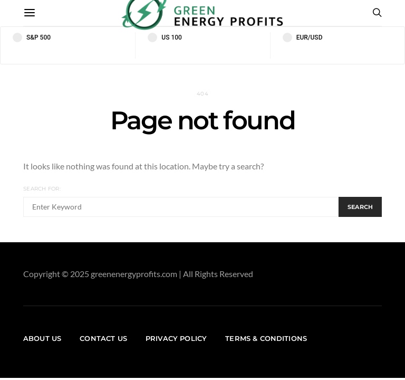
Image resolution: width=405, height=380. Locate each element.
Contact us (103, 338)
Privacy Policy (176, 338)
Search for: (42, 188)
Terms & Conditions (266, 338)
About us (42, 338)
